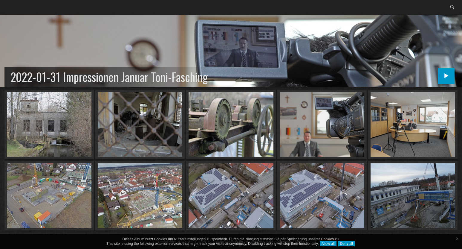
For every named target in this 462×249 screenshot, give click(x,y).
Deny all (346, 244)
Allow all (328, 244)
